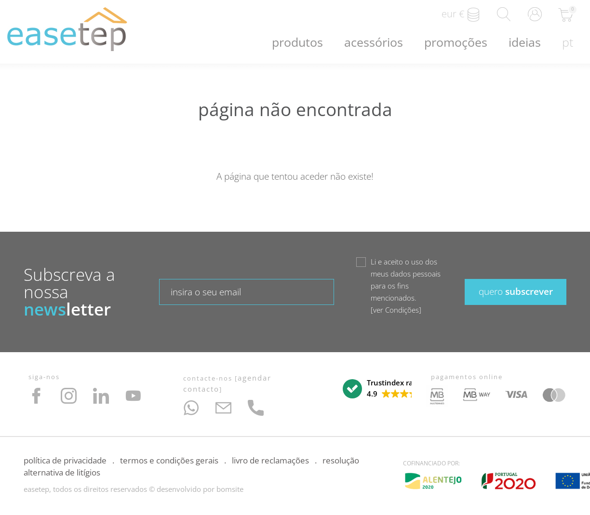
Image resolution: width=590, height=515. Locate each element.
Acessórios (373, 42)
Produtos (297, 42)
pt (567, 42)
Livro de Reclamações (270, 460)
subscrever (516, 291)
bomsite (229, 489)
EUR (461, 14)
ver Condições (396, 310)
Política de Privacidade (65, 460)
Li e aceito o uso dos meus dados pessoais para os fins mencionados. (406, 286)
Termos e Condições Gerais (169, 460)
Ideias (525, 42)
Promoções (455, 42)
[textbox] (246, 292)
